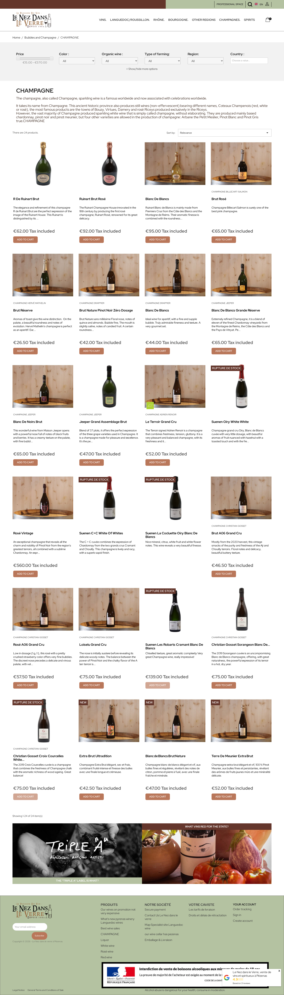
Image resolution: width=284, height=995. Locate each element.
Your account (244, 904)
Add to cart (25, 239)
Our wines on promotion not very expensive (118, 911)
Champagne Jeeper (223, 303)
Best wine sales (110, 928)
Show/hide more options (143, 69)
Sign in (237, 915)
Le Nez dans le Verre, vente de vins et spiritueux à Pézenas (252, 974)
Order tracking (242, 909)
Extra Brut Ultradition (95, 756)
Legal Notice (18, 990)
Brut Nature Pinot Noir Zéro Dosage (106, 310)
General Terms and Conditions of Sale (46, 990)
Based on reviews (241, 983)
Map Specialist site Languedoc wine (164, 926)
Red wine (106, 957)
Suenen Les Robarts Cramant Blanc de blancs (174, 646)
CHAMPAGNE (110, 934)
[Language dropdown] (252, 4)
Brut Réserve (23, 310)
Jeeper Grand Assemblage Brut (103, 422)
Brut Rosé (219, 199)
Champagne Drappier (91, 303)
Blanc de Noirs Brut (27, 422)
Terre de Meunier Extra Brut (232, 756)
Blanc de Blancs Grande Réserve (236, 310)
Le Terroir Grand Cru (160, 422)
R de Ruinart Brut (26, 199)
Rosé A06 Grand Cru (28, 644)
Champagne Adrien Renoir (160, 414)
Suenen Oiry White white (230, 422)
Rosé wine (107, 951)
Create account (243, 921)
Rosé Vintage (23, 533)
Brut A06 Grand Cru (227, 533)
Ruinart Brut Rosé (92, 199)
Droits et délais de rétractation (208, 915)
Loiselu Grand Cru (92, 644)
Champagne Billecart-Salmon (229, 191)
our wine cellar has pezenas (162, 934)
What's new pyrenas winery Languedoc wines (117, 920)
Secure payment (155, 909)
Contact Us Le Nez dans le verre (161, 917)
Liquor (105, 940)
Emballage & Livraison (158, 940)
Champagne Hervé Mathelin (29, 303)
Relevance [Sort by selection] (225, 133)
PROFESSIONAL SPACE (230, 4)
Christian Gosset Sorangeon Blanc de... (241, 644)
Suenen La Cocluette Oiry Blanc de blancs (171, 535)
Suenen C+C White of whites (101, 533)
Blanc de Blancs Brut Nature (165, 756)
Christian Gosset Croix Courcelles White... (38, 758)
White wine (107, 946)
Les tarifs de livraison (202, 909)
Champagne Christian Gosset (229, 526)
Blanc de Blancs (157, 199)
